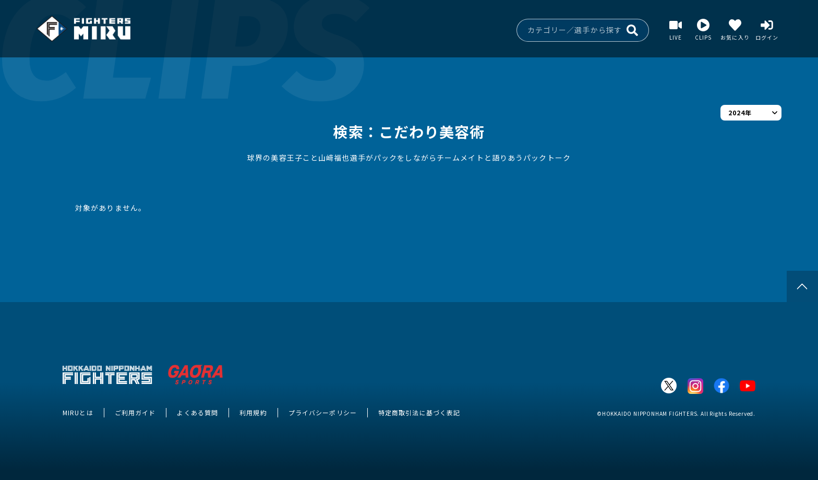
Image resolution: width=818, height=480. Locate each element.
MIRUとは (78, 412)
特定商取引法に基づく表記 (419, 412)
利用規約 (253, 412)
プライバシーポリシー (322, 412)
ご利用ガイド (135, 412)
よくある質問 (197, 412)
